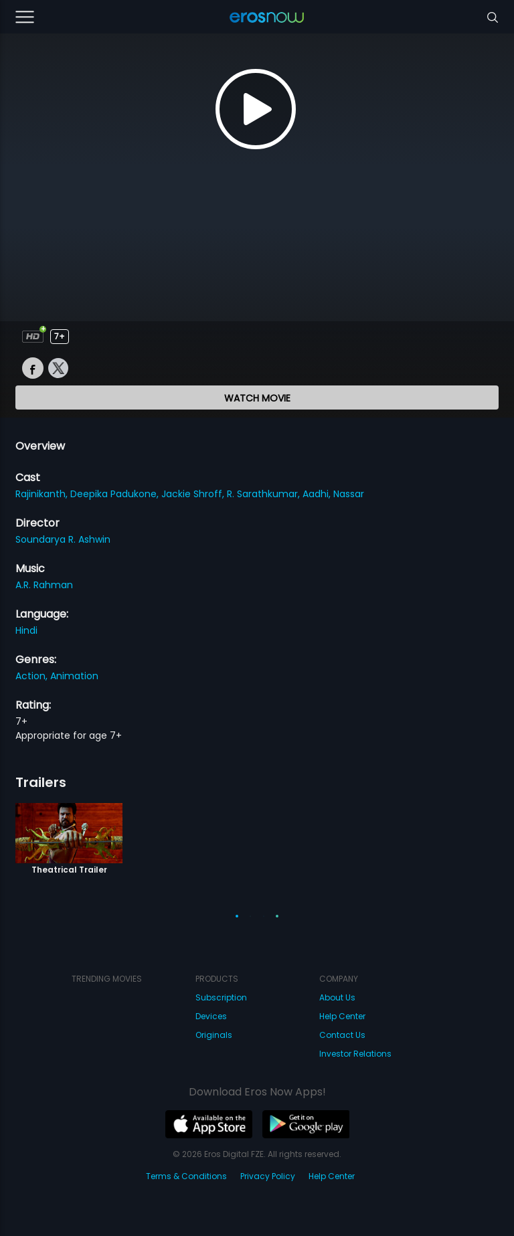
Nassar (348, 494)
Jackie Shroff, (194, 494)
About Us (337, 997)
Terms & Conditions (186, 1176)
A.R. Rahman (44, 585)
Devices (211, 1016)
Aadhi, (318, 494)
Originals (213, 1035)
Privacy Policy (267, 1176)
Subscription (221, 997)
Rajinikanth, (42, 494)
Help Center (342, 1016)
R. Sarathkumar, (265, 494)
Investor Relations (355, 1053)
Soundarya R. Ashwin (62, 539)
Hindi (26, 630)
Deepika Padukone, (115, 494)
